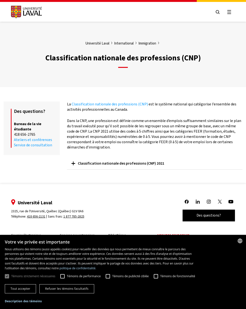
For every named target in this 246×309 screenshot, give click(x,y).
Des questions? (209, 215)
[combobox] (240, 240)
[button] (23, 301)
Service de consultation (33, 145)
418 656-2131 (36, 216)
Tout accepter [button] (20, 289)
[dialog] (123, 272)
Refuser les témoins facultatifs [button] (66, 289)
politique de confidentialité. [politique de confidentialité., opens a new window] (78, 268)
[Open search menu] (217, 12)
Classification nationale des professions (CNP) (110, 104)
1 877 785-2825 (73, 216)
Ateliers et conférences (33, 139)
